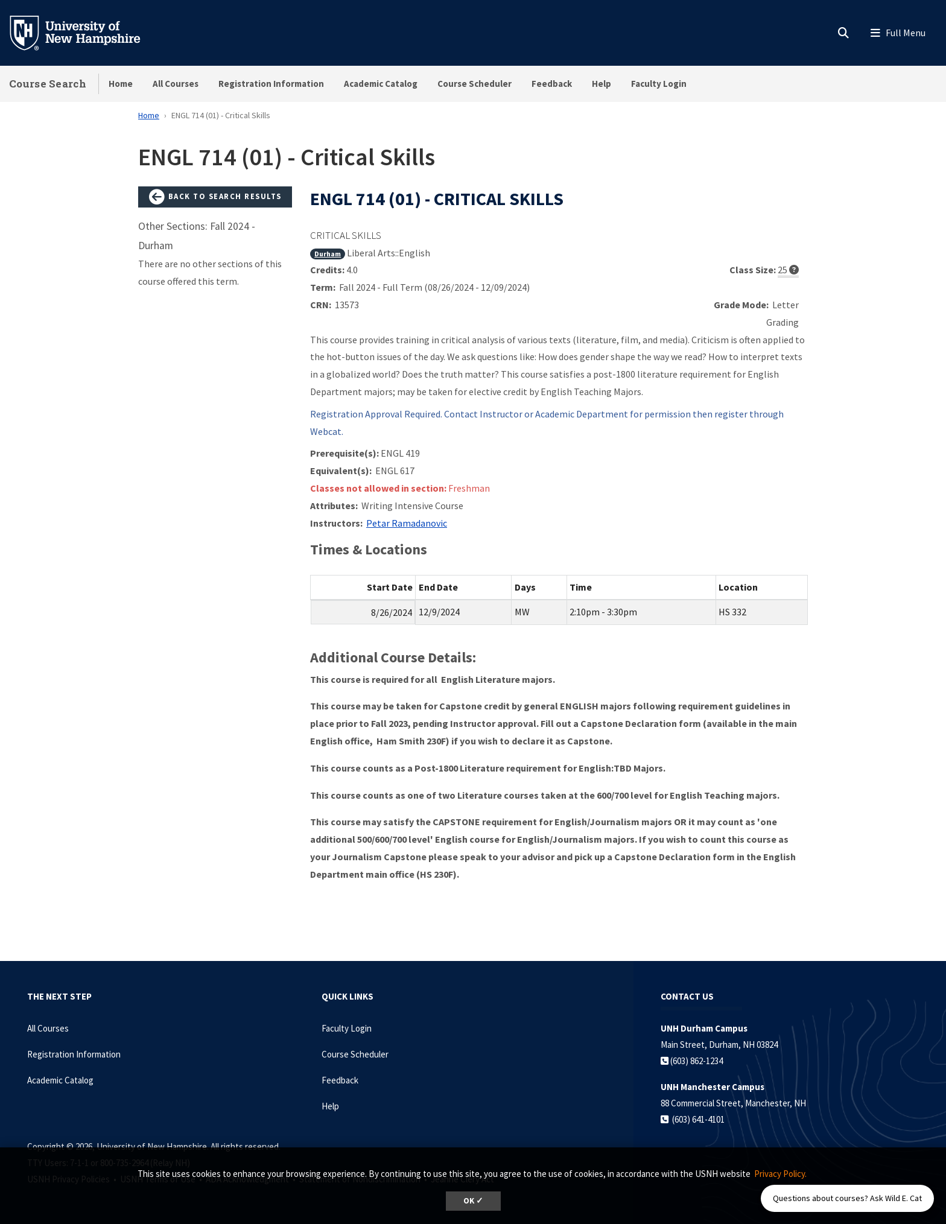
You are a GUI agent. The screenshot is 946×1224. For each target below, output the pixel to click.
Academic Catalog (380, 83)
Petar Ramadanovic (406, 523)
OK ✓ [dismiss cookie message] (473, 1201)
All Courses (175, 83)
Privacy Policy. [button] (780, 1173)
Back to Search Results (215, 197)
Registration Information (271, 83)
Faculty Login (659, 83)
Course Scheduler (474, 83)
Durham (327, 253)
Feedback (552, 83)
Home (121, 83)
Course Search (47, 83)
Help (601, 83)
